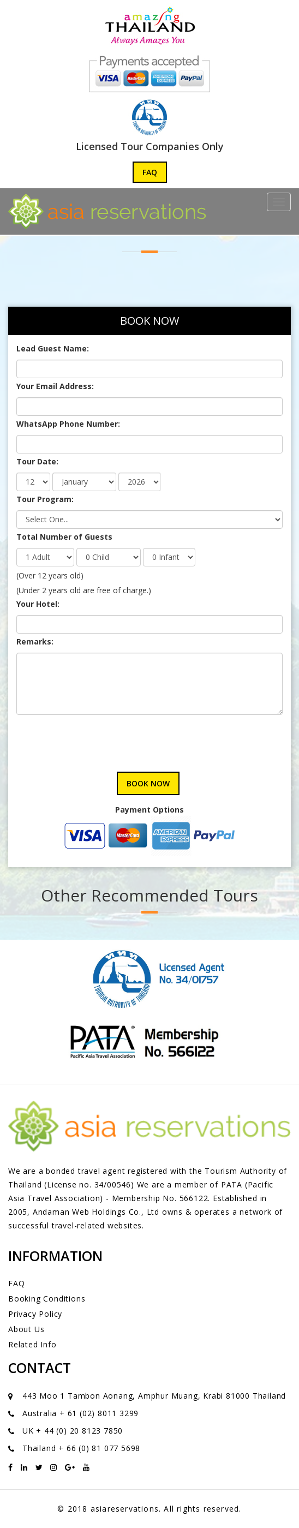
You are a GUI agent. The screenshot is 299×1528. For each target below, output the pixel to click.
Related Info (32, 1344)
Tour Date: (37, 461)
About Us (26, 1329)
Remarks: (34, 641)
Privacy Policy (35, 1314)
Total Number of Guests (64, 537)
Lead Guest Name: (52, 348)
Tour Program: (45, 499)
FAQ (149, 172)
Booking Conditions (46, 1298)
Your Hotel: (37, 604)
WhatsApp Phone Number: (68, 424)
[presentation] (99, 739)
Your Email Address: (55, 386)
